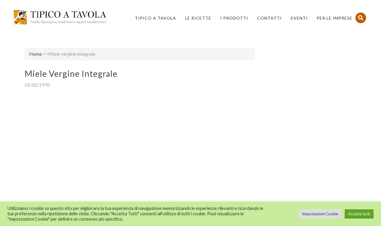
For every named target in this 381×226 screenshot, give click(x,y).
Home (35, 54)
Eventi (299, 18)
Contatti (269, 18)
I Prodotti (234, 18)
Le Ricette (198, 18)
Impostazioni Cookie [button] (320, 213)
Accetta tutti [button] (359, 213)
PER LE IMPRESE (334, 18)
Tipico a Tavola (155, 18)
